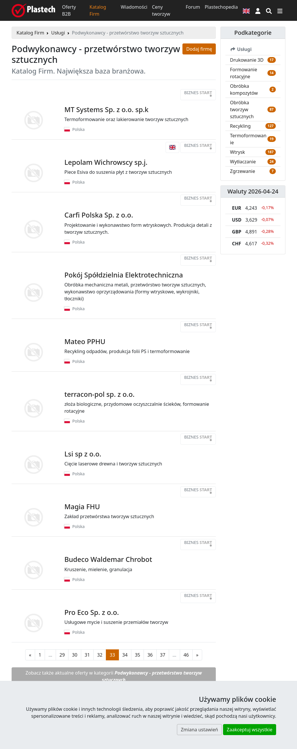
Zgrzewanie (242, 171)
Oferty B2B (69, 10)
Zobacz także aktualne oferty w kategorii (114, 676)
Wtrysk (237, 152)
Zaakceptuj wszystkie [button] (249, 729)
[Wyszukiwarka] (268, 10)
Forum (193, 7)
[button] (257, 10)
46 (186, 655)
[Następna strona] (197, 654)
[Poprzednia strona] (30, 654)
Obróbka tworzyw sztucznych (242, 109)
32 (99, 655)
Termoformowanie (248, 139)
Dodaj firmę (199, 49)
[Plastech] (33, 10)
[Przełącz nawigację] (279, 10)
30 (74, 655)
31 (87, 655)
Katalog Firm (98, 10)
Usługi (58, 33)
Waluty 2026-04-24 (252, 191)
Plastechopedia (221, 7)
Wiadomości (134, 7)
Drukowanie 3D (247, 60)
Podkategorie (253, 32)
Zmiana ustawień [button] (199, 729)
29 (62, 655)
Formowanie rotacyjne (243, 73)
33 (112, 655)
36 (150, 655)
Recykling (240, 126)
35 (137, 655)
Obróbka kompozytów (244, 89)
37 (162, 655)
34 (125, 655)
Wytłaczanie (243, 161)
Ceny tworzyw (161, 10)
